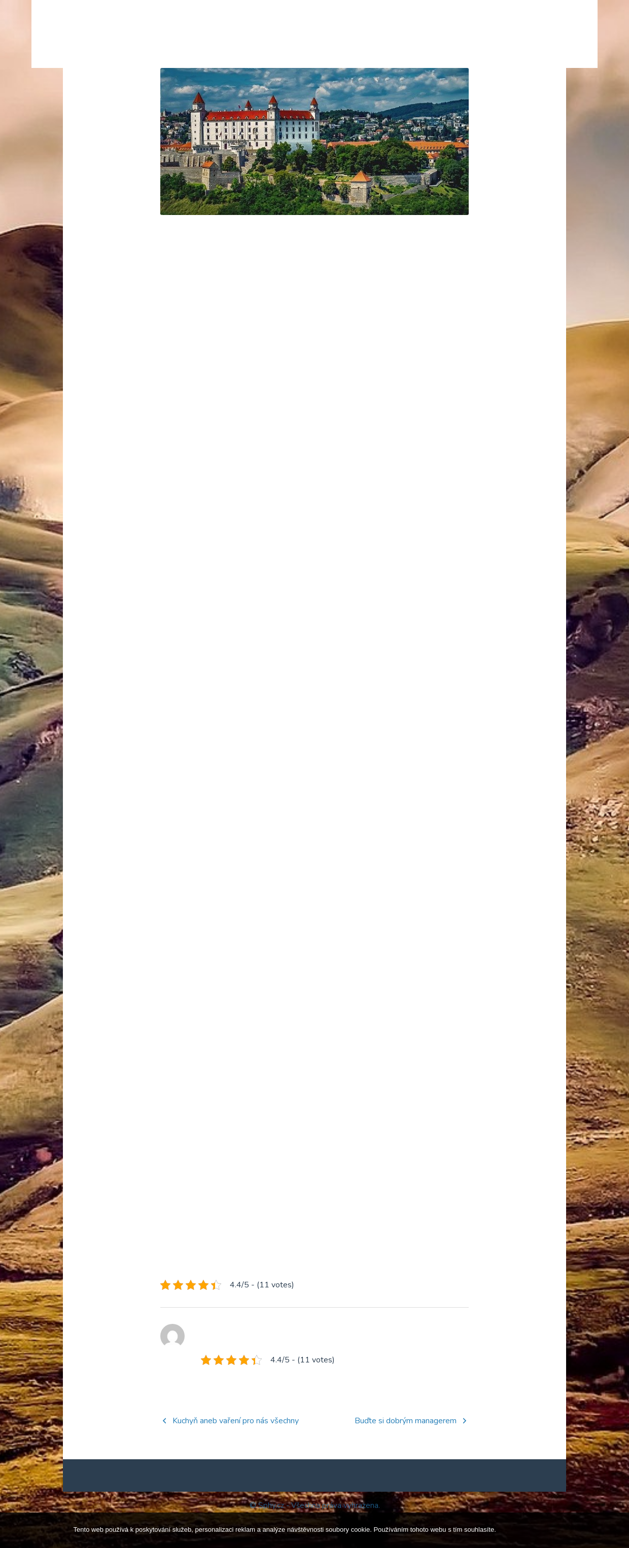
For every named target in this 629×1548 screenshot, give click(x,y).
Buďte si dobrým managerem (406, 1449)
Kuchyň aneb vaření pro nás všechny (235, 1449)
